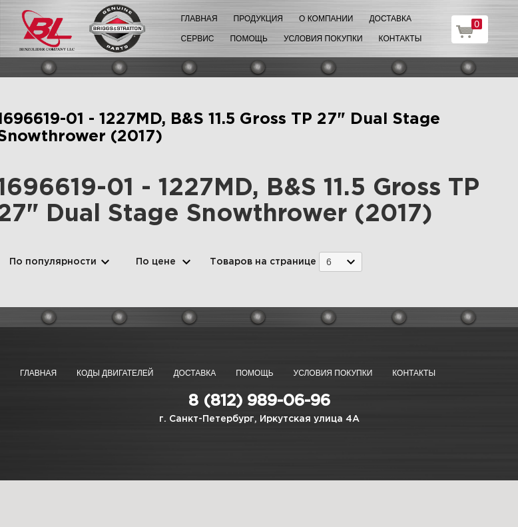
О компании (326, 18)
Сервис (197, 38)
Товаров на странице (263, 262)
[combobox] (340, 261)
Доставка (390, 18)
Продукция (258, 18)
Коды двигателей (115, 373)
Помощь (248, 38)
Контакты (400, 38)
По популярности (53, 262)
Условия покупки (323, 38)
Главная (199, 18)
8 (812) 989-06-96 (259, 401)
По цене (156, 262)
